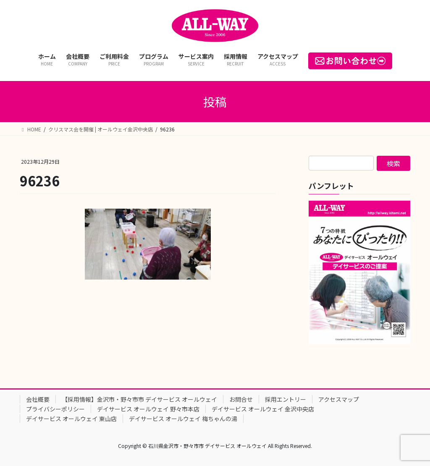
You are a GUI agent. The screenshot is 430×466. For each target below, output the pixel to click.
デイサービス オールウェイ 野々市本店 (148, 409)
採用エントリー (285, 399)
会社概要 (38, 399)
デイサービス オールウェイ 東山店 (71, 418)
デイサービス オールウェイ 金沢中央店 (263, 409)
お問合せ (241, 399)
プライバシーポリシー (55, 409)
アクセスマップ (338, 399)
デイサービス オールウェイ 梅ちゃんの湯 (183, 418)
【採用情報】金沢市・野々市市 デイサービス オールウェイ (139, 399)
